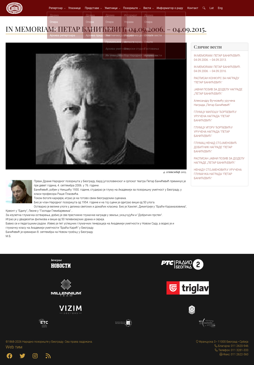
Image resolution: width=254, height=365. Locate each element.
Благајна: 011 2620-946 (232, 346)
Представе (93, 8)
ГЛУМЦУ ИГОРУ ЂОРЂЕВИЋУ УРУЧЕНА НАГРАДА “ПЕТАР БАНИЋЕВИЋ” (213, 133)
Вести (148, 8)
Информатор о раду (171, 8)
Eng (221, 8)
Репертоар (57, 8)
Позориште (132, 8)
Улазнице (75, 8)
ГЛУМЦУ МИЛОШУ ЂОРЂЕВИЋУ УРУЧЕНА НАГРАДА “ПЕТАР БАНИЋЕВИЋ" (215, 118)
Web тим (14, 347)
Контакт (193, 8)
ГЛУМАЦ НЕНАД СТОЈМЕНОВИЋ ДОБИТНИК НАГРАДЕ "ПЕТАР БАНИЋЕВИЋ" (215, 149)
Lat (213, 8)
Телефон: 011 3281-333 (233, 350)
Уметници (113, 8)
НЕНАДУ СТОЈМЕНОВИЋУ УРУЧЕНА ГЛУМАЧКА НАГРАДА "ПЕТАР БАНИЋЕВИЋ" (218, 175)
